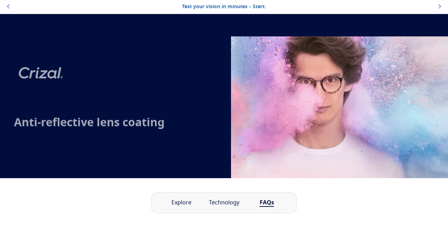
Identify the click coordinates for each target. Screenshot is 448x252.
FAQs (267, 202)
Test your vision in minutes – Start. (224, 7)
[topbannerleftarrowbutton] (8, 7)
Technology (224, 202)
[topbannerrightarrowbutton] (440, 7)
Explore (181, 202)
